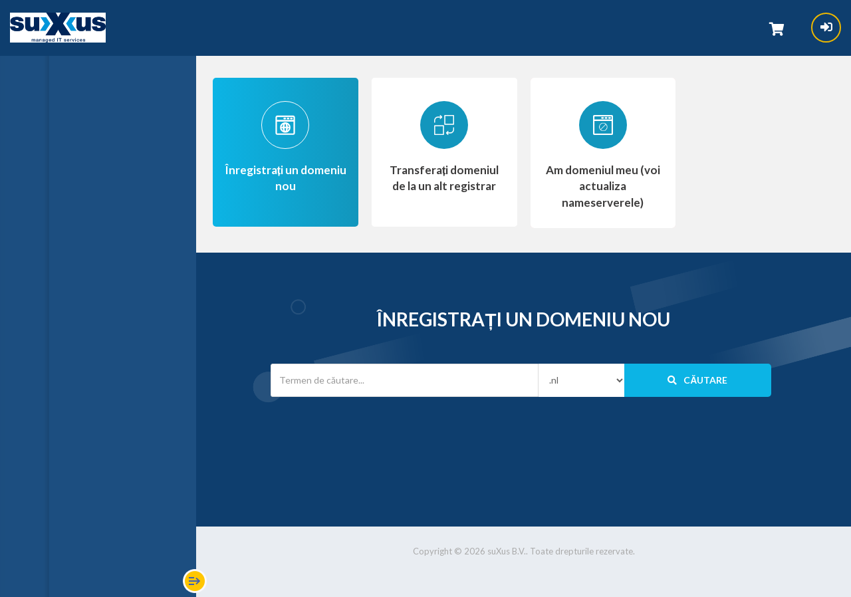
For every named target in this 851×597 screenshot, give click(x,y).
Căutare (697, 380)
